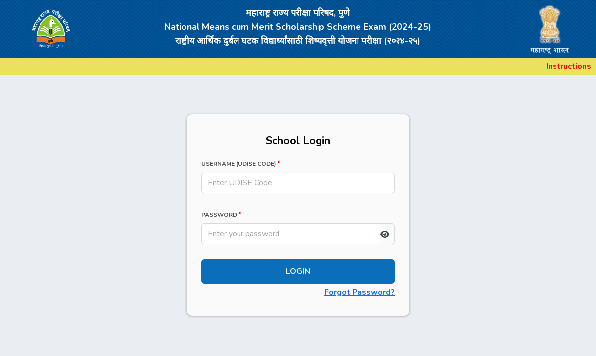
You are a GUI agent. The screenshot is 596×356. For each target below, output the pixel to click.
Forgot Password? (359, 292)
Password (221, 214)
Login (298, 271)
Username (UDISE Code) (240, 163)
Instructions (568, 66)
